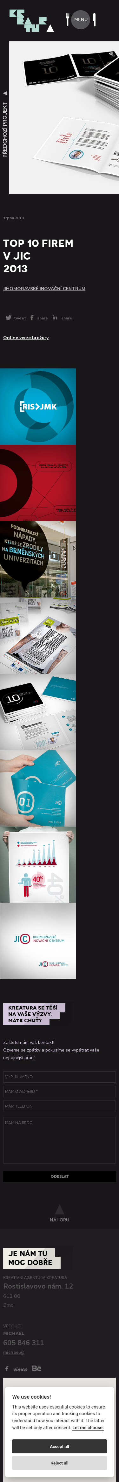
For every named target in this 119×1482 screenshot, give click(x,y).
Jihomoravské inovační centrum (44, 289)
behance (37, 1368)
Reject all (59, 1462)
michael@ (13, 1352)
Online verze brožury (26, 338)
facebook (7, 1368)
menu (81, 19)
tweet (20, 318)
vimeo (20, 1369)
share (42, 318)
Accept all (59, 1446)
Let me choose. (88, 1427)
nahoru (59, 1219)
